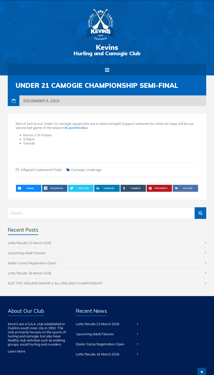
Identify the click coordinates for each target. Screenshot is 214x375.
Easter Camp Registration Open (32, 263)
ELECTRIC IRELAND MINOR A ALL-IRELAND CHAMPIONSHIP (55, 283)
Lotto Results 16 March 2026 (29, 273)
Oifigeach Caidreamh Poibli (41, 170)
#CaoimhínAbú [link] (76, 128)
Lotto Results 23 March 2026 (29, 243)
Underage (93, 170)
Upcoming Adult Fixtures (27, 253)
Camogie (78, 170)
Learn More (16, 351)
